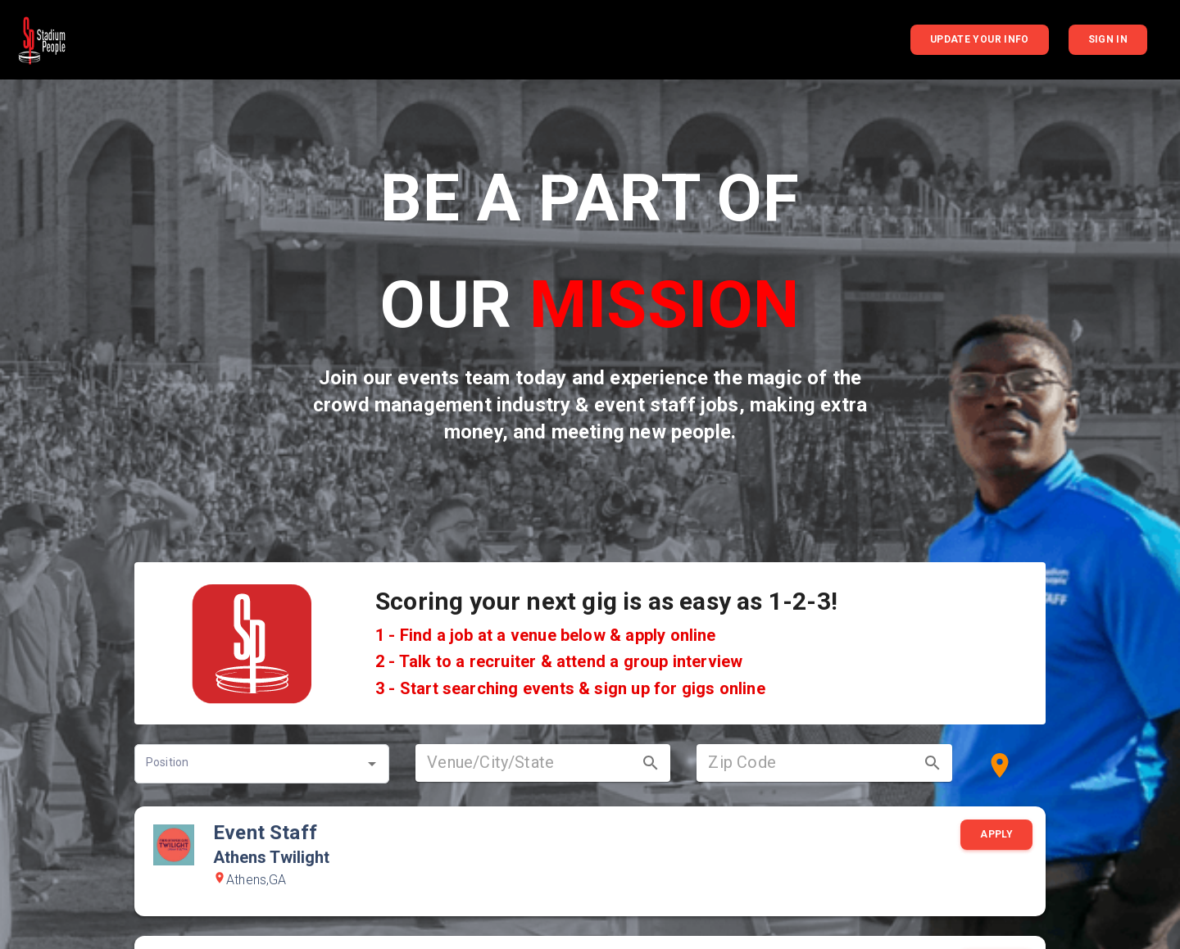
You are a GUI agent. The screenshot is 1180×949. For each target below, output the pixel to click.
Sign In (1108, 40)
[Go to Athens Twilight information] (173, 846)
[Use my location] (999, 765)
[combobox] (249, 764)
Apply (996, 835)
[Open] (372, 763)
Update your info (979, 40)
